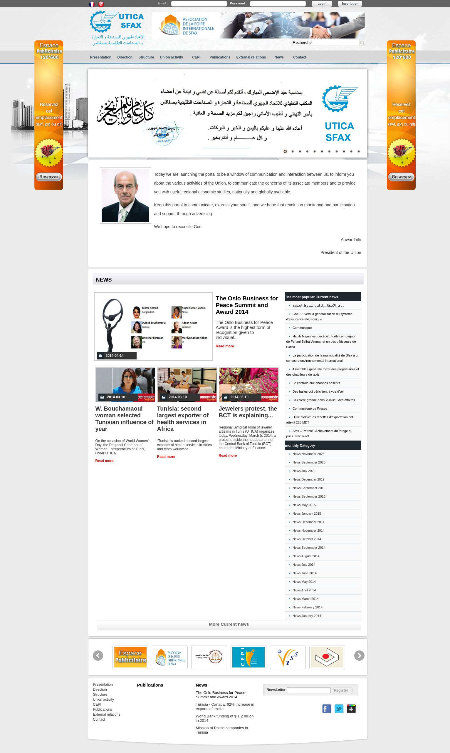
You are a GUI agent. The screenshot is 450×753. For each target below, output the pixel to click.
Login (322, 3)
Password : (238, 3)
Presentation (101, 57)
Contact (299, 57)
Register (341, 690)
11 (358, 151)
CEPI (196, 57)
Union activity (171, 57)
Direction (124, 57)
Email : (163, 3)
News (279, 57)
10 (351, 151)
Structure (146, 57)
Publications (219, 57)
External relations (251, 57)
